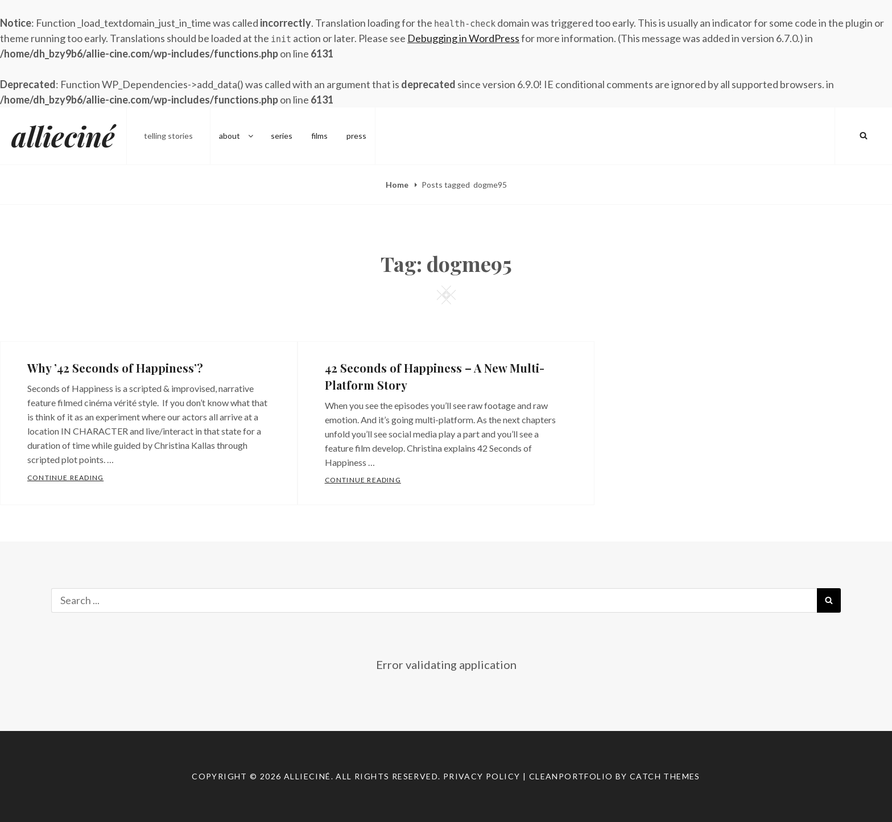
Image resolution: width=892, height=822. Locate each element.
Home (398, 184)
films (319, 136)
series (281, 136)
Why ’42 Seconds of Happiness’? (115, 367)
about (237, 136)
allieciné (63, 136)
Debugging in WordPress (463, 38)
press (356, 136)
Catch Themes (665, 776)
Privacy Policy (482, 776)
